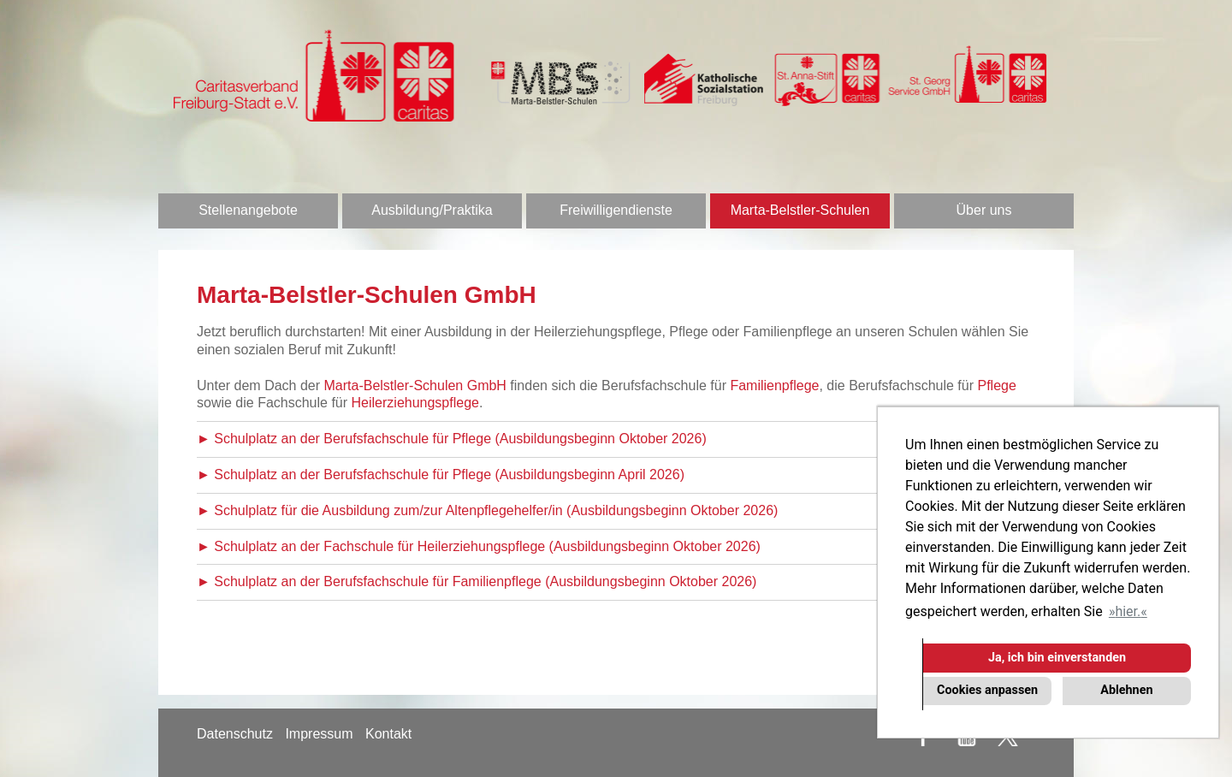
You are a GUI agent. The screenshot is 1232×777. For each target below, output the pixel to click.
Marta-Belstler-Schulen (800, 210)
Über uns (984, 210)
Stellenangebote (248, 210)
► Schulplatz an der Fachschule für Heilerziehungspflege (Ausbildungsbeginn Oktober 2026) (479, 546)
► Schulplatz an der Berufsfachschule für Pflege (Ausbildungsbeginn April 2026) (440, 474)
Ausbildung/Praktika (431, 210)
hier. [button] (1127, 611)
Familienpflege (774, 385)
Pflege (996, 385)
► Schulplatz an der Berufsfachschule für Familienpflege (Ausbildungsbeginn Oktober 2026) (476, 581)
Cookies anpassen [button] (987, 690)
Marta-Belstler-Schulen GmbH (415, 385)
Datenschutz (235, 734)
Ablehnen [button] (1126, 690)
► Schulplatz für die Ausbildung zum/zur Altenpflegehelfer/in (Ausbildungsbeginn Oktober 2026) (487, 510)
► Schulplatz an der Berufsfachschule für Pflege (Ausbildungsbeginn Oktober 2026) (452, 438)
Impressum (318, 734)
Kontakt (388, 734)
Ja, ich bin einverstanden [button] (1057, 657)
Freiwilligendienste (616, 210)
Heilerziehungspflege (415, 402)
